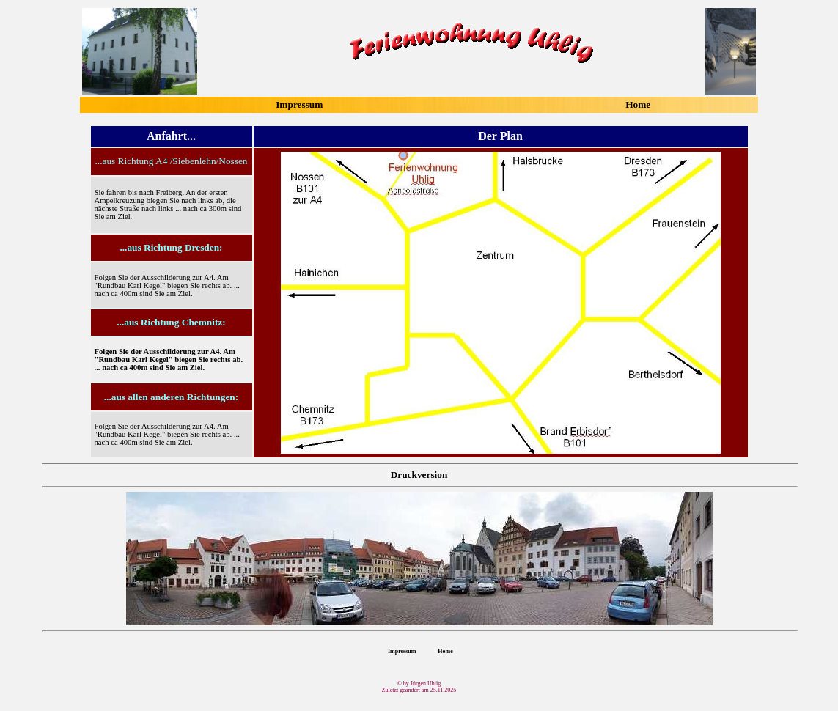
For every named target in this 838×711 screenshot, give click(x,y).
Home (637, 104)
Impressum (299, 104)
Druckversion (419, 474)
